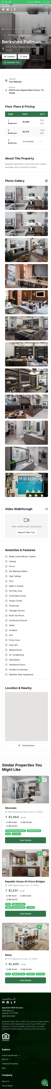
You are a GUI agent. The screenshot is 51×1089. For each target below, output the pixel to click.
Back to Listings (13, 35)
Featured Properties (10, 1064)
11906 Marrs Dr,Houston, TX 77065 (10, 1012)
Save (23, 56)
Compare (9, 56)
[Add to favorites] (45, 780)
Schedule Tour (12, 62)
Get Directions (26, 745)
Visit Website (15, 82)
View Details (25, 840)
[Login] (48, 2)
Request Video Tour (26, 532)
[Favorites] (45, 2)
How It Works (7, 1086)
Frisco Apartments (20, 29)
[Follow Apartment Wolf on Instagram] (10, 2)
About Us (5, 1081)
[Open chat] (44, 1082)
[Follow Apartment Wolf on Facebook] (3, 2)
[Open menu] (46, 7)
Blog (4, 1068)
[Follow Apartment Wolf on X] (6, 2)
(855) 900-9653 (8, 1016)
